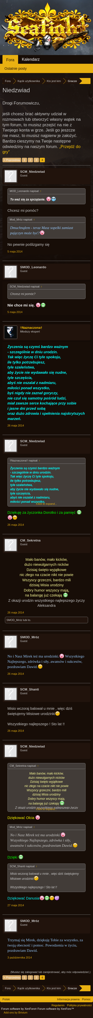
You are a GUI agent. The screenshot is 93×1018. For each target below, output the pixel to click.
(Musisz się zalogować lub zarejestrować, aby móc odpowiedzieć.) (50, 972)
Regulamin (58, 1005)
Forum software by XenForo (19, 1008)
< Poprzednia (12, 160)
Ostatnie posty (15, 68)
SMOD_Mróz (14, 620)
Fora (10, 60)
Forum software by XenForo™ (55, 1008)
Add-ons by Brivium (15, 1012)
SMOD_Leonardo (33, 267)
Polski (6, 999)
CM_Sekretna (30, 540)
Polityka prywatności (79, 1005)
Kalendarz (31, 59)
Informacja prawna (68, 999)
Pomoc (86, 999)
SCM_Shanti (29, 689)
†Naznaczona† (31, 328)
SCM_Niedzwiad (32, 172)
